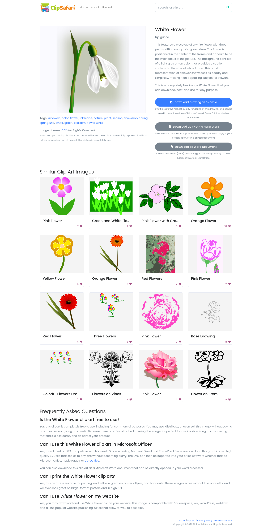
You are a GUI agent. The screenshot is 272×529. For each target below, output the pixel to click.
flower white (95, 123)
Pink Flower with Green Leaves (167, 220)
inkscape (86, 118)
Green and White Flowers (113, 220)
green (68, 123)
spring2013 (47, 123)
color (65, 118)
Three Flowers (104, 336)
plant (107, 118)
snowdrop (131, 118)
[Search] (189, 7)
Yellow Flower (54, 278)
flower (74, 118)
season (118, 118)
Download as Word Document (194, 147)
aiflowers (54, 118)
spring (143, 118)
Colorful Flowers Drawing (64, 393)
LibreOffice (92, 461)
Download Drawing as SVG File (193, 102)
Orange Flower (203, 220)
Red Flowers (152, 278)
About (95, 7)
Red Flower (52, 336)
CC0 (65, 130)
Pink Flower (52, 220)
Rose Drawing (203, 336)
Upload (107, 7)
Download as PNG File (194, 127)
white (59, 123)
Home (84, 7)
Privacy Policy (204, 520)
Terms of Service (223, 520)
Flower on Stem (204, 393)
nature (98, 118)
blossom (80, 123)
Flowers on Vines (106, 393)
